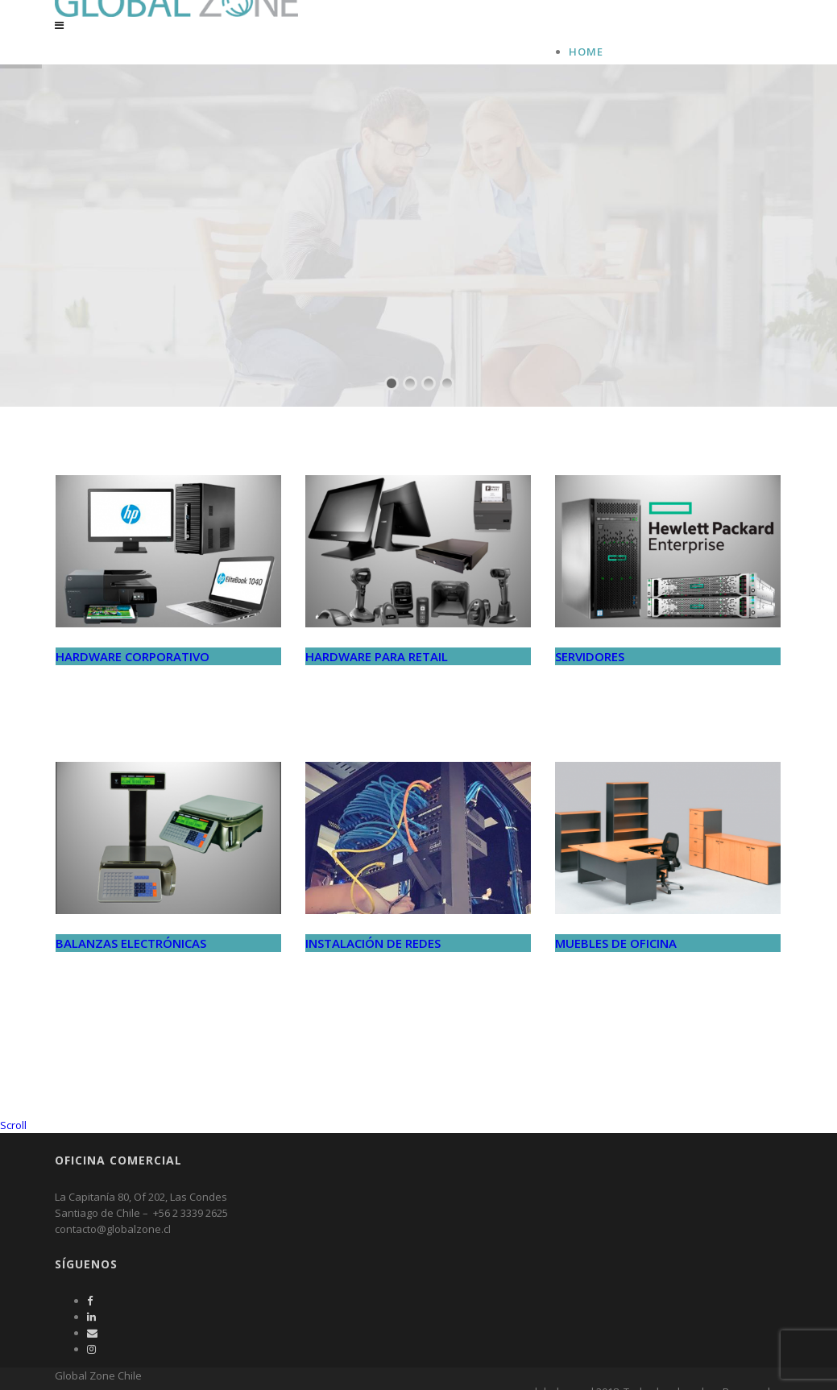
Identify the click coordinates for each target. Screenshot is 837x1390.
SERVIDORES (589, 692)
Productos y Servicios (641, 84)
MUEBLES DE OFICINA (616, 978)
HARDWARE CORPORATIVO (132, 692)
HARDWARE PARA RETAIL (376, 692)
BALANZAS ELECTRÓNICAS (131, 978)
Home (586, 51)
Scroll (13, 1160)
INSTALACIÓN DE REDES (373, 978)
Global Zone (609, 67)
